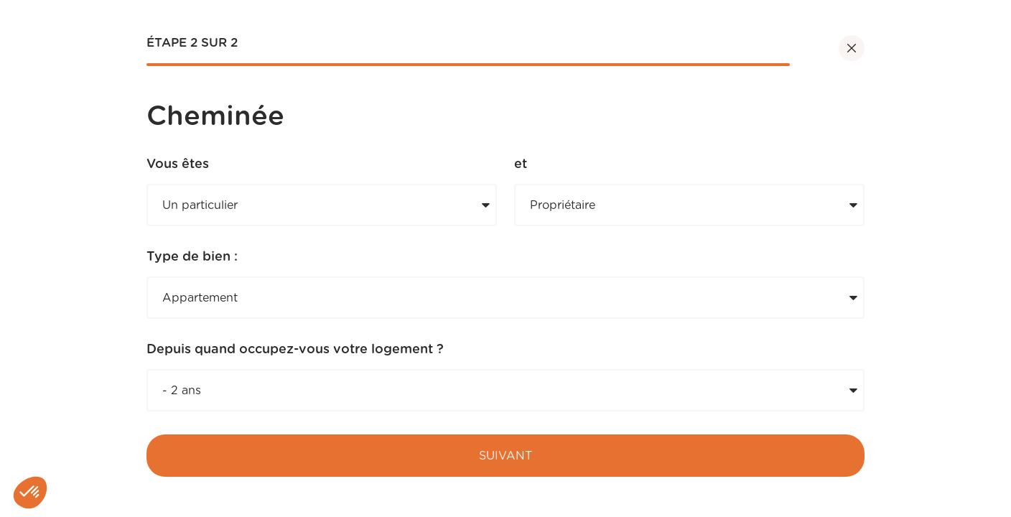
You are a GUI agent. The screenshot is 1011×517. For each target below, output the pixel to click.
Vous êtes (177, 164)
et (520, 164)
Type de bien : (192, 257)
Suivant (505, 456)
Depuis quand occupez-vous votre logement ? (295, 349)
